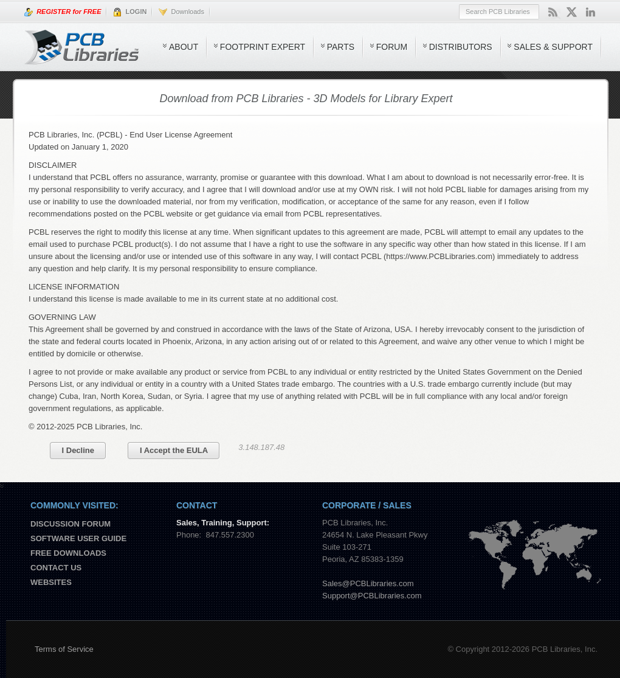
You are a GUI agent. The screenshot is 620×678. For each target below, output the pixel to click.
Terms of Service (64, 649)
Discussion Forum (70, 523)
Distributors (460, 47)
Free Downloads (68, 553)
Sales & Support (553, 47)
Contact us (55, 567)
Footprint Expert (262, 47)
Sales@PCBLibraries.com (367, 583)
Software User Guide (78, 538)
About (183, 47)
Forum (391, 47)
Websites (51, 582)
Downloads (181, 12)
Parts (340, 47)
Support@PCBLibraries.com (371, 595)
